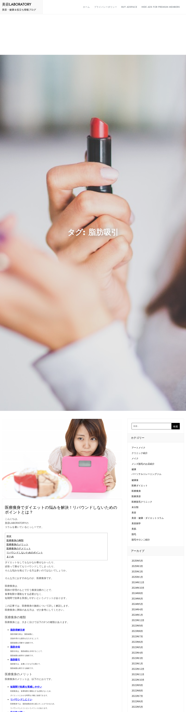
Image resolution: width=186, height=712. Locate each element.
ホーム (86, 7)
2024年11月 (138, 582)
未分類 (135, 507)
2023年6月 (137, 642)
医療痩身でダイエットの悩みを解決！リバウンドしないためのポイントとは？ (61, 510)
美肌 (134, 528)
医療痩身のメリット (17, 544)
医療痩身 (136, 491)
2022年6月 (137, 701)
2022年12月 (138, 669)
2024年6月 (137, 598)
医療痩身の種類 (15, 540)
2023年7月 (137, 636)
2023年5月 (137, 647)
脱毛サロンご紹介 (141, 539)
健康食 (135, 480)
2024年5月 (137, 604)
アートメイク (138, 447)
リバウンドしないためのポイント (24, 552)
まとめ (10, 556)
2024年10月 (138, 587)
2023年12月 (138, 620)
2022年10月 (138, 679)
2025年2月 (137, 571)
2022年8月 (137, 690)
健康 (134, 469)
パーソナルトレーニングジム (146, 474)
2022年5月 (137, 706)
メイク (135, 458)
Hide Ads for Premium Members (161, 7)
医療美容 (136, 496)
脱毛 (134, 534)
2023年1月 (137, 663)
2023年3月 (137, 658)
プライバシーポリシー (105, 7)
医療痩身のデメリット (18, 548)
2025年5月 (137, 560)
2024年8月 (137, 593)
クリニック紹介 (140, 453)
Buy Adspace (129, 7)
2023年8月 (137, 631)
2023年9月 (137, 625)
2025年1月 (137, 577)
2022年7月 (137, 696)
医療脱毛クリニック (142, 501)
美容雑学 (136, 523)
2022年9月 (137, 685)
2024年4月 (137, 609)
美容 (134, 512)
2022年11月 (138, 674)
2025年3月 (137, 566)
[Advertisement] (93, 34)
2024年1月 (137, 614)
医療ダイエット (140, 485)
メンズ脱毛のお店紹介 (143, 464)
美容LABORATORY (16, 4)
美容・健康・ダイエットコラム (148, 518)
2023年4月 (137, 652)
